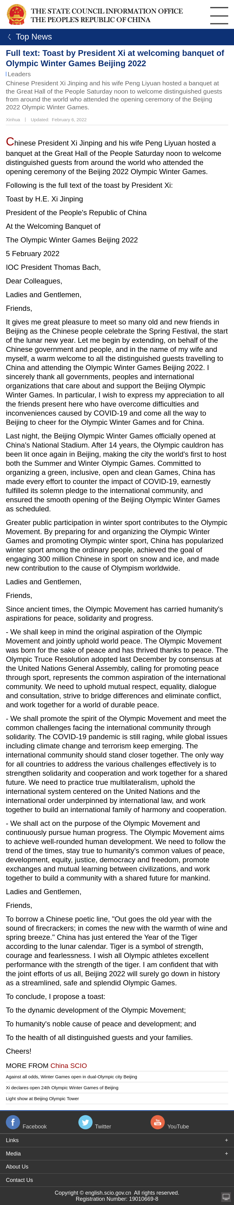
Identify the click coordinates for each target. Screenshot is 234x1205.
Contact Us (19, 1180)
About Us (17, 1167)
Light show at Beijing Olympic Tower (42, 1098)
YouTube (178, 1127)
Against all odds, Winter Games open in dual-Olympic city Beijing (71, 1076)
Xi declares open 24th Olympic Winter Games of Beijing (62, 1087)
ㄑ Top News (27, 36)
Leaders (19, 73)
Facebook (35, 1127)
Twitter (103, 1127)
